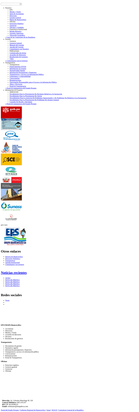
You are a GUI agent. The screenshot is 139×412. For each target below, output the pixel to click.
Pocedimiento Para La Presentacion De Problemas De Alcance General (34, 100)
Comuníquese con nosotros (14, 264)
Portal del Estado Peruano (10, 410)
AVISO (7, 278)
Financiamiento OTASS (18, 67)
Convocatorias (15, 78)
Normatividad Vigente (17, 70)
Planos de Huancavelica (18, 20)
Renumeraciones (15, 80)
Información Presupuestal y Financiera (23, 72)
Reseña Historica (15, 31)
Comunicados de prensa (18, 53)
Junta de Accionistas (17, 14)
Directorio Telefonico (12, 259)
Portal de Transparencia (18, 86)
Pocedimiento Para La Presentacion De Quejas (26, 96)
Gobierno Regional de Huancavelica (32, 410)
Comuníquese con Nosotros (19, 49)
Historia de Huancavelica (14, 257)
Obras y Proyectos (16, 84)
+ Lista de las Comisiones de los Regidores (20, 37)
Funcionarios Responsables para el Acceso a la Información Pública (33, 82)
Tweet (7, 300)
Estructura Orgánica (16, 23)
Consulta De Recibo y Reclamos (21, 102)
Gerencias (13, 25)
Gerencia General (16, 43)
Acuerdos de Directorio (18, 55)
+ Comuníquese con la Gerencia (16, 61)
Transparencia (10, 261)
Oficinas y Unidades (17, 27)
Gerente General (15, 18)
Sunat (48, 410)
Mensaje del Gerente (17, 45)
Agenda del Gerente (16, 47)
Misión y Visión (15, 12)
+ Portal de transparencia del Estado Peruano (20, 88)
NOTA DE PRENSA (12, 280)
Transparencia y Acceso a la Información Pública (27, 74)
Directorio (13, 16)
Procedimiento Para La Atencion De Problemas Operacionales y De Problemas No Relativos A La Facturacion (48, 98)
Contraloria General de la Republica (71, 410)
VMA (12, 59)
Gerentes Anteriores (16, 33)
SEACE (54, 410)
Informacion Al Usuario (18, 68)
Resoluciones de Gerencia (19, 57)
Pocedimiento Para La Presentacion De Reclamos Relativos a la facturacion (36, 94)
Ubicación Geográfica (17, 35)
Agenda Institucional (12, 262)
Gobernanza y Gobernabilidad (20, 76)
